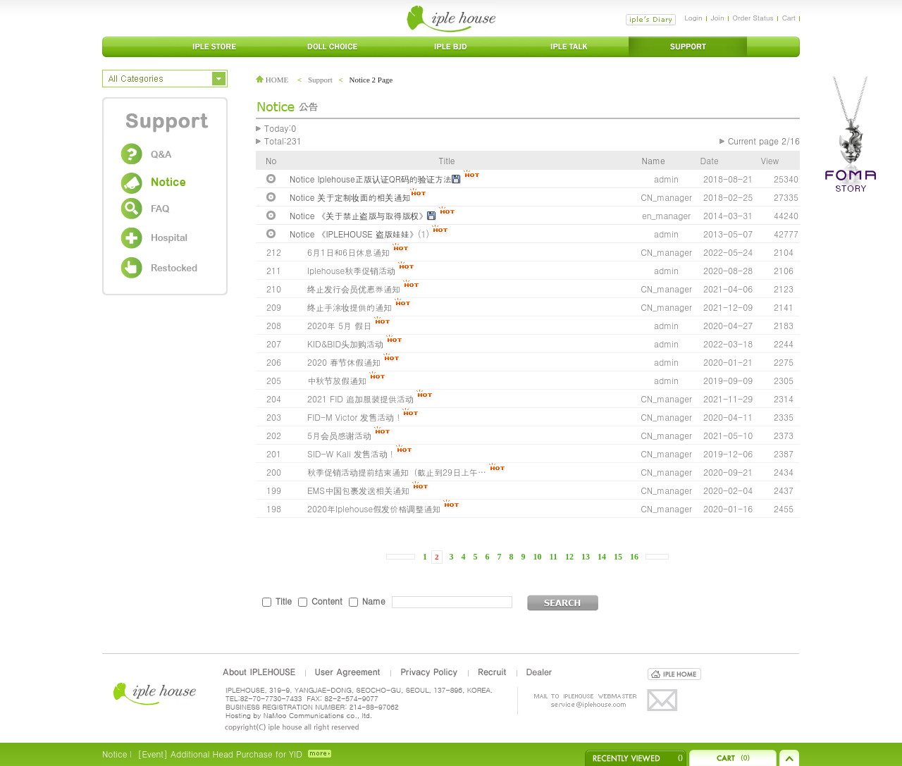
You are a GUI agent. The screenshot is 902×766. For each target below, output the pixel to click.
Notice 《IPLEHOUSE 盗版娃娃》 (354, 234)
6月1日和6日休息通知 (348, 252)
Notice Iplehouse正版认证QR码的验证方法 (371, 179)
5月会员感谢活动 (339, 435)
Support (320, 79)
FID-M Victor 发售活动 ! (354, 417)
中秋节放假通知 (336, 380)
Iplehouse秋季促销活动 (351, 270)
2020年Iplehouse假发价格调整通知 (373, 508)
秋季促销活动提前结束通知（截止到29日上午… (396, 472)
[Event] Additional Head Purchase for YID (219, 754)
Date (709, 160)
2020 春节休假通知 (344, 362)
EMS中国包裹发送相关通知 (358, 490)
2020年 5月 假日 (339, 325)
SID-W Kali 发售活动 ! (350, 453)
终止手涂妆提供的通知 (349, 307)
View (770, 160)
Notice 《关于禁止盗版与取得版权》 (358, 215)
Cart (789, 18)
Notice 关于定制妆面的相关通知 (350, 197)
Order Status (753, 18)
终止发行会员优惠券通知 (353, 289)
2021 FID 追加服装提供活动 (360, 398)
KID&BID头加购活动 (345, 344)
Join (717, 18)
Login (693, 18)
